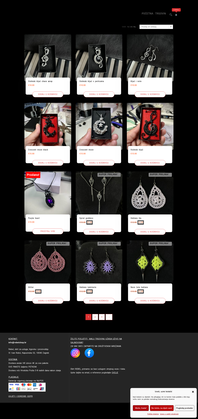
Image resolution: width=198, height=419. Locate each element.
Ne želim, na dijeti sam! (161, 408)
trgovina (159, 14)
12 (128, 27)
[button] (193, 391)
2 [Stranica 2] (95, 317)
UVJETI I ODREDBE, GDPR (20, 396)
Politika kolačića (153, 414)
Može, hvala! (140, 408)
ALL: (134, 27)
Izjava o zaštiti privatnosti (169, 414)
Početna (145, 14)
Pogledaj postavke (184, 408)
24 (131, 27)
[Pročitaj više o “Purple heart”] (47, 231)
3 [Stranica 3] (101, 317)
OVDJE (115, 373)
